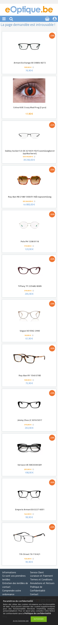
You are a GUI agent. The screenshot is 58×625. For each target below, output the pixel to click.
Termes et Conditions (41, 579)
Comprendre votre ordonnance (11, 592)
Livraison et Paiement (41, 576)
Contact (34, 594)
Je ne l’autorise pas (21, 621)
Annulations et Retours (42, 583)
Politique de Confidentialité (37, 588)
